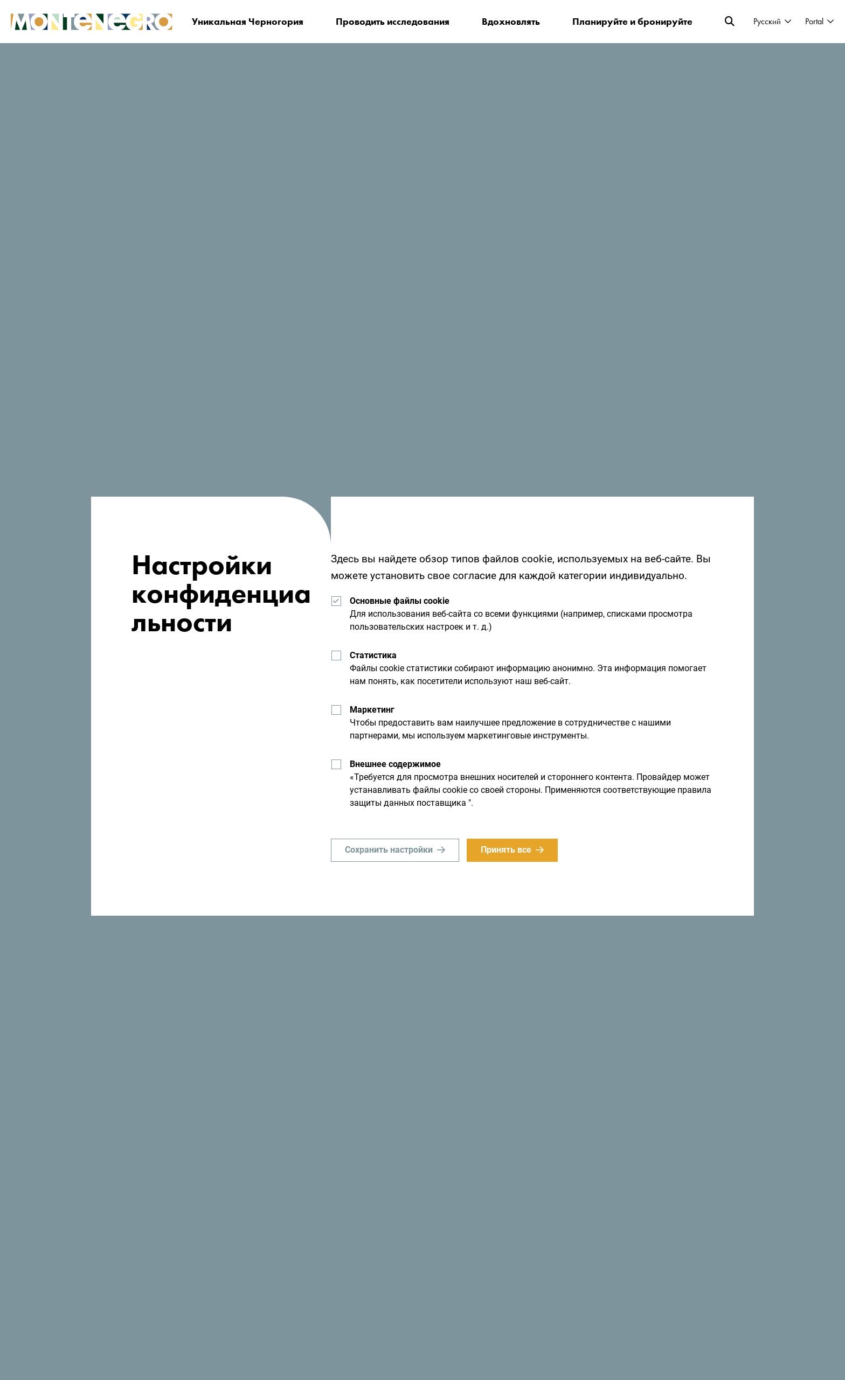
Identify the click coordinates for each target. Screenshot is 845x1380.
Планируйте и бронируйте (632, 21)
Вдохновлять (511, 21)
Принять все (506, 850)
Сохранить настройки (389, 850)
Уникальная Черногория (247, 21)
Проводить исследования (392, 21)
